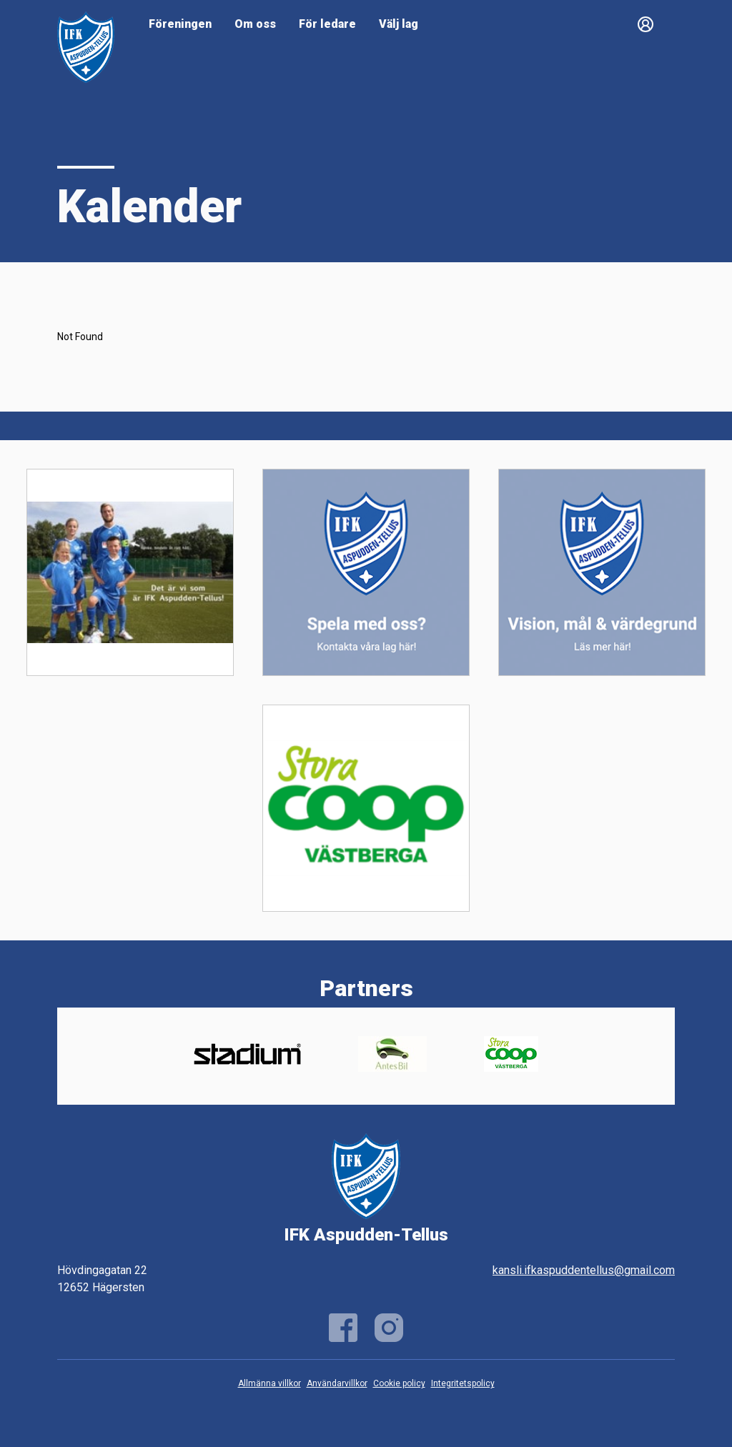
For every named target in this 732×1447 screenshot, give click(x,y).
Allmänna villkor (269, 1383)
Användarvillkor (337, 1383)
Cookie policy (399, 1383)
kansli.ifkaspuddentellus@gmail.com (584, 1270)
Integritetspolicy (463, 1383)
